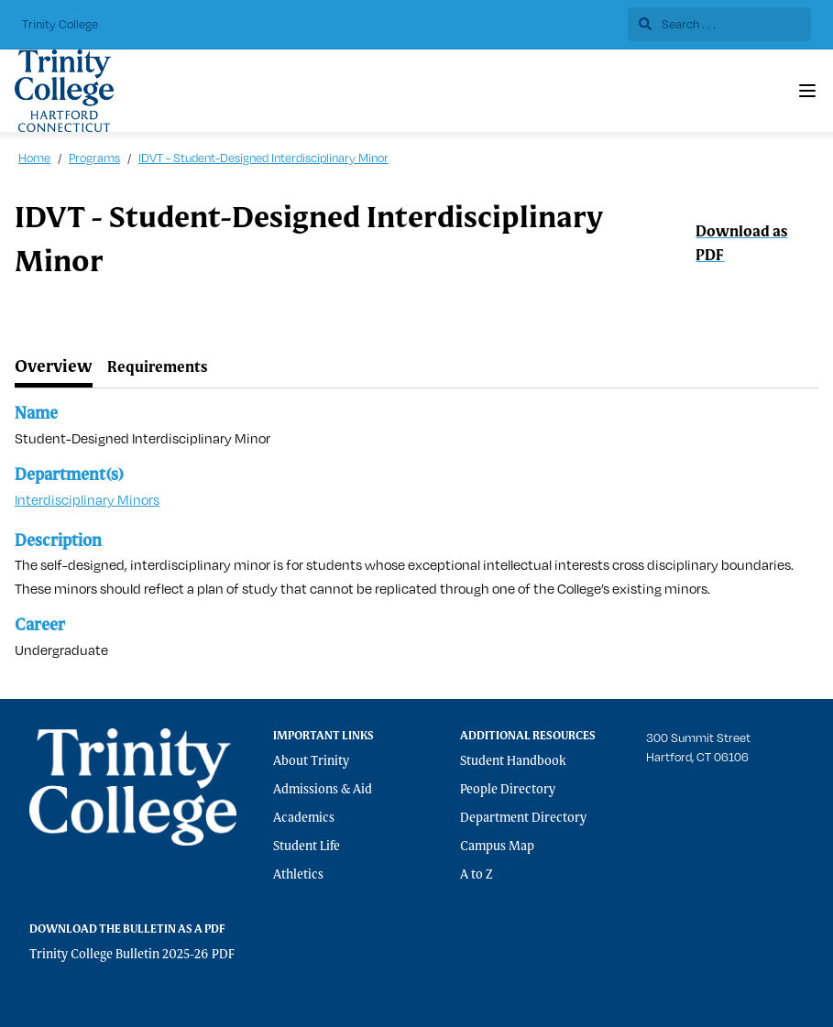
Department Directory (523, 818)
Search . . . (677, 24)
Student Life (306, 846)
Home (34, 157)
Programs (94, 157)
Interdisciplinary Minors (87, 499)
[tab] (54, 368)
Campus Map (497, 846)
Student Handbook (513, 761)
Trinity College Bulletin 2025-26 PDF (132, 954)
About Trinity (311, 761)
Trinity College (60, 24)
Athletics (298, 875)
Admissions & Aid (322, 789)
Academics (303, 818)
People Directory (507, 789)
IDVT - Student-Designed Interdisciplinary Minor (263, 157)
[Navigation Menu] (807, 90)
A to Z (476, 875)
